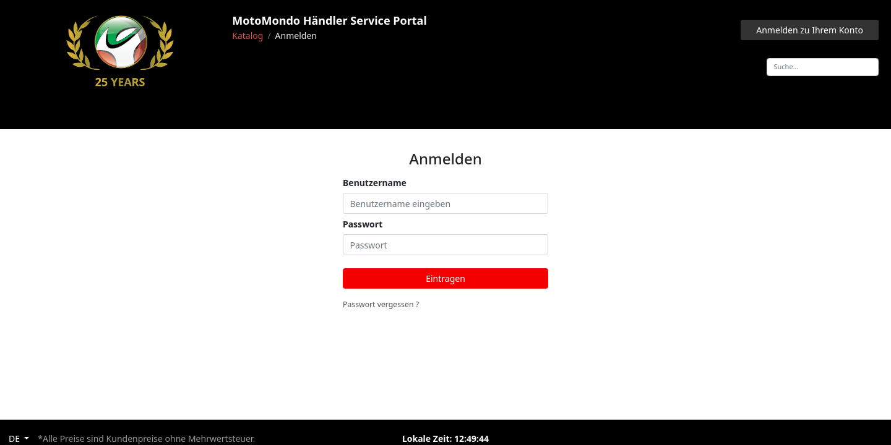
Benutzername (375, 183)
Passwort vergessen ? (381, 304)
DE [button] (15, 438)
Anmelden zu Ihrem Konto (809, 30)
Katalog (247, 35)
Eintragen (445, 278)
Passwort (362, 224)
